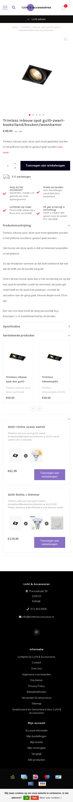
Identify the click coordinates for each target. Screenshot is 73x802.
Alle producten (36, 759)
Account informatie (36, 730)
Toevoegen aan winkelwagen (45, 165)
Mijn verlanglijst (37, 747)
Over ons (36, 668)
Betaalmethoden (36, 691)
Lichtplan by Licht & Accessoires (36, 656)
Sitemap (36, 703)
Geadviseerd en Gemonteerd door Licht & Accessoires (36, 711)
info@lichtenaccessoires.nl (38, 616)
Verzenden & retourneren (37, 697)
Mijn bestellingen (36, 736)
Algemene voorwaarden (36, 674)
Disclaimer (36, 680)
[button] (29, 115)
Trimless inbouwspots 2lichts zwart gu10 (53, 381)
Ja (26, 797)
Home (15, 27)
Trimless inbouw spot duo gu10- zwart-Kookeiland (17, 381)
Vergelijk (37, 753)
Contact (36, 662)
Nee (34, 797)
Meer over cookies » (51, 797)
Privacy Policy (36, 686)
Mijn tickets (36, 742)
